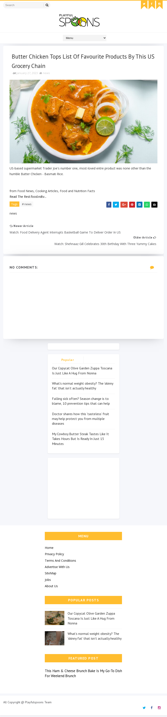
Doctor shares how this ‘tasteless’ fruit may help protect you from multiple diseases (80, 420)
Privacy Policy (54, 555)
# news (27, 205)
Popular (67, 361)
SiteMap (50, 575)
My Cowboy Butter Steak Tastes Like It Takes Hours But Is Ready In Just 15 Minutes (80, 440)
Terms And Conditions (60, 562)
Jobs (48, 581)
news (46, 74)
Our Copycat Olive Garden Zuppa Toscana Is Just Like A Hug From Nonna (91, 620)
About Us (51, 587)
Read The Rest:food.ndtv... (28, 197)
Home (49, 549)
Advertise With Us (57, 568)
